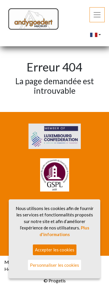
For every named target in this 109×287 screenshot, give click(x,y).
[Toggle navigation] (97, 14)
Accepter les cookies (54, 249)
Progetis (57, 280)
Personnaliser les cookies (54, 265)
